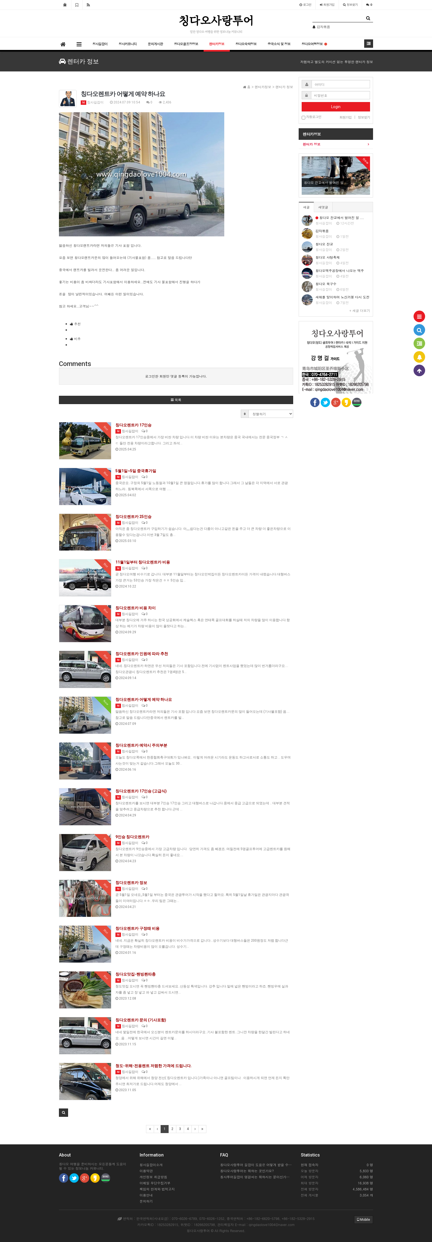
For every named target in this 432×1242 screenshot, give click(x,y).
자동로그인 (311, 117)
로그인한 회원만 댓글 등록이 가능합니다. (176, 376)
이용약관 (146, 1170)
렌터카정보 (216, 43)
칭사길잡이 (99, 43)
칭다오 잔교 (324, 244)
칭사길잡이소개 (151, 1164)
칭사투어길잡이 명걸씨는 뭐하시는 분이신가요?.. (256, 1176)
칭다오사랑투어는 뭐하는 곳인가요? (247, 1170)
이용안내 (146, 1195)
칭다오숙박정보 (245, 43)
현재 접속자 (309, 1164)
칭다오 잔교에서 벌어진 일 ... (339, 217)
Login (336, 107)
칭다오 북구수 (325, 283)
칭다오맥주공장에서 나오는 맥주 (339, 270)
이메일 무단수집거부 (155, 1182)
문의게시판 (155, 43)
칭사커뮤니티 (127, 43)
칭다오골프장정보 (186, 43)
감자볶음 (322, 230)
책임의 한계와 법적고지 (157, 1189)
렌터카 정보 (311, 144)
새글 (306, 207)
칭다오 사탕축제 (327, 257)
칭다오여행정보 (314, 43)
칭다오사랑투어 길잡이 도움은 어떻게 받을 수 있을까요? (256, 1164)
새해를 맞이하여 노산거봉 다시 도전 (342, 297)
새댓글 (323, 207)
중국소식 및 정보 (279, 43)
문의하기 (146, 1201)
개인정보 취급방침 (153, 1176)
